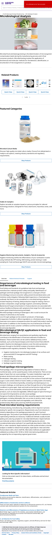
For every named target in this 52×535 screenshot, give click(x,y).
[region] (26, 86)
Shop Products (26, 160)
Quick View (8, 92)
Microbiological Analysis (31, 14)
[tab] (4, 279)
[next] (30, 97)
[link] (6, 533)
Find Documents (8, 481)
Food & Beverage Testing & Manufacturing (13, 14)
